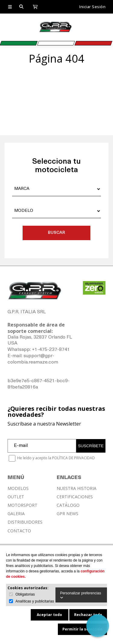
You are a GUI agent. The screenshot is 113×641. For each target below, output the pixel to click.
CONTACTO (19, 531)
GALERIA (16, 513)
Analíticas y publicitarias (34, 601)
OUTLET (16, 497)
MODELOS (18, 488)
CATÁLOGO (68, 505)
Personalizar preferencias (80, 595)
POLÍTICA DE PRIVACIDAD (73, 457)
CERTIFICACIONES (75, 497)
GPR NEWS (67, 513)
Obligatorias (25, 594)
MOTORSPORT (22, 505)
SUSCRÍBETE (91, 446)
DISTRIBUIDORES (25, 522)
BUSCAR (56, 233)
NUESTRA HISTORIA (76, 488)
